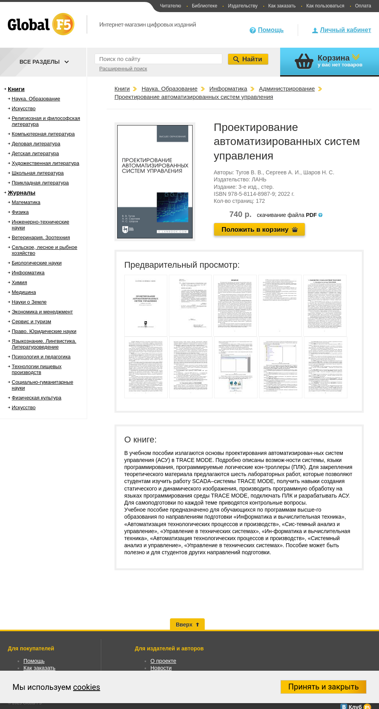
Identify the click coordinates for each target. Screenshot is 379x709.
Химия (19, 282)
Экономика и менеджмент (42, 312)
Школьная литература (38, 173)
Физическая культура (36, 398)
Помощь (271, 30)
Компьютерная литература (43, 134)
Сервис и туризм (31, 321)
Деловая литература (36, 144)
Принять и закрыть (323, 686)
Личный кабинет (345, 30)
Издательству (242, 6)
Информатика (28, 273)
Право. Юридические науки (44, 331)
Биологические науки (37, 263)
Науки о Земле (29, 302)
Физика (20, 212)
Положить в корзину (255, 229)
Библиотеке (204, 6)
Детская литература (35, 153)
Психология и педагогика (41, 357)
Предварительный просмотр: (182, 265)
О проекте (163, 661)
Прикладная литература (40, 183)
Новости (161, 668)
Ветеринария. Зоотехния (41, 237)
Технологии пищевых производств (36, 369)
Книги (16, 89)
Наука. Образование (36, 99)
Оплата (363, 6)
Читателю (170, 6)
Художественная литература (45, 163)
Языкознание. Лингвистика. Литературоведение (44, 344)
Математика (26, 202)
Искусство (24, 108)
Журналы (22, 192)
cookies (86, 687)
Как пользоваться (325, 6)
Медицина (24, 292)
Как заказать (282, 6)
